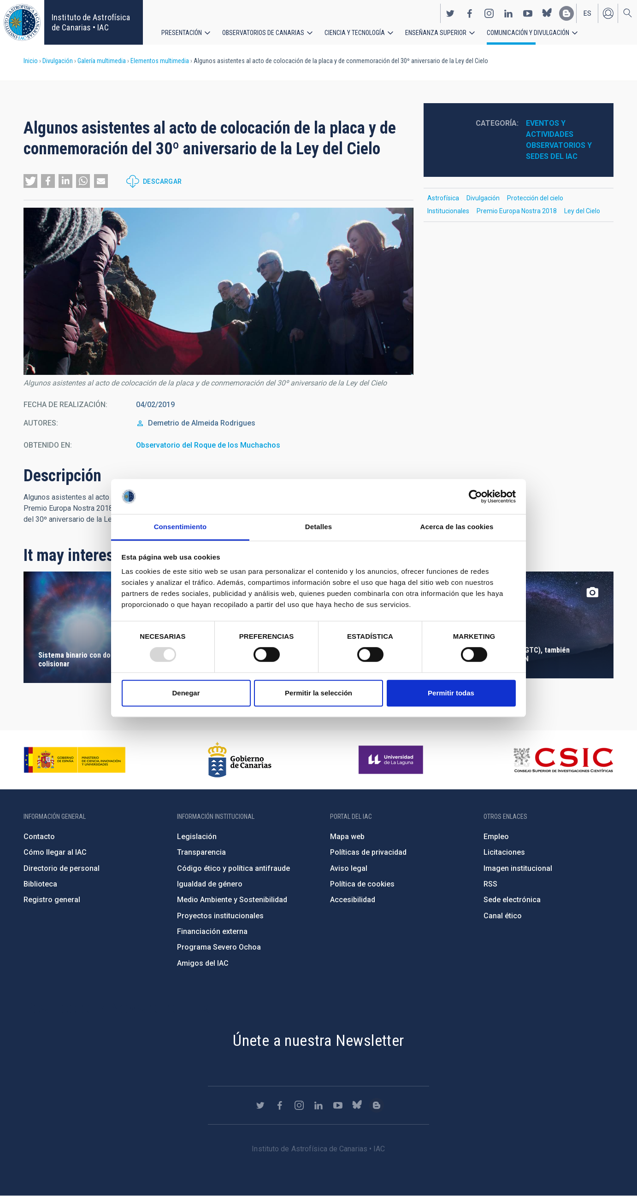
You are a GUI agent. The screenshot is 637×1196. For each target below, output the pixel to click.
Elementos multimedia (159, 60)
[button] (30, 181)
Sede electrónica (512, 899)
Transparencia (201, 852)
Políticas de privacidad (368, 852)
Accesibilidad (352, 899)
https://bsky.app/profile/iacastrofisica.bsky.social (547, 13)
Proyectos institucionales (220, 915)
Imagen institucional (518, 868)
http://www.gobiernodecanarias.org (239, 759)
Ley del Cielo (582, 211)
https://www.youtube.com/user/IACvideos (527, 13)
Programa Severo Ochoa (219, 947)
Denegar (186, 693)
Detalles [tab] (318, 527)
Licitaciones (504, 852)
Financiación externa (212, 931)
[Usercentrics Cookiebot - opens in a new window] (475, 496)
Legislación (197, 836)
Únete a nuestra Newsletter (318, 1040)
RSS (490, 884)
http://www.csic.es (563, 760)
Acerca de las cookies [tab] (457, 527)
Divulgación (57, 60)
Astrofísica (443, 198)
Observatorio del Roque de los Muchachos (208, 445)
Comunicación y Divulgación (528, 32)
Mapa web (347, 836)
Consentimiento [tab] (180, 527)
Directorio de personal (62, 868)
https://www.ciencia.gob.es (75, 760)
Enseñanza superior (435, 32)
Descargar (162, 181)
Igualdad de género (209, 884)
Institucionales (448, 211)
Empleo (496, 836)
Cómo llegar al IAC (55, 852)
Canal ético (503, 915)
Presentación (181, 32)
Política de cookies (362, 884)
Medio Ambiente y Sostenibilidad (232, 899)
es (587, 13)
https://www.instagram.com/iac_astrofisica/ (489, 13)
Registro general (52, 899)
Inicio (31, 60)
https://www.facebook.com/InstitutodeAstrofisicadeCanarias (469, 13)
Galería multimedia (101, 60)
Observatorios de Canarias (263, 32)
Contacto (39, 836)
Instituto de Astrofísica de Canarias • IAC (91, 22)
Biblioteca (40, 884)
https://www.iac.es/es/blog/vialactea (566, 13)
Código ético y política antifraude (233, 868)
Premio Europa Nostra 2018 (517, 211)
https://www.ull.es (392, 759)
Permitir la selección (318, 693)
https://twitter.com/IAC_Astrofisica (450, 13)
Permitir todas (451, 693)
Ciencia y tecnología (354, 32)
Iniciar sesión (608, 13)
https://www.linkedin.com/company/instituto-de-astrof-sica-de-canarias (508, 13)
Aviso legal (348, 868)
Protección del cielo (535, 198)
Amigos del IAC (203, 963)
